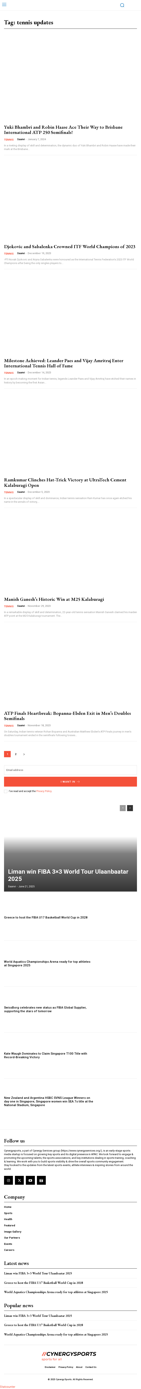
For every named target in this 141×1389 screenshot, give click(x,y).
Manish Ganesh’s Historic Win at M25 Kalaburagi (54, 599)
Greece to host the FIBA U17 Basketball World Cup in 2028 (46, 917)
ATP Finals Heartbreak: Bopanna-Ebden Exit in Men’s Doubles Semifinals (67, 715)
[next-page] (24, 754)
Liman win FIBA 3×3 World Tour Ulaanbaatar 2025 (38, 1273)
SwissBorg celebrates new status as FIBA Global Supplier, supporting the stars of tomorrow (45, 1009)
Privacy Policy (43, 791)
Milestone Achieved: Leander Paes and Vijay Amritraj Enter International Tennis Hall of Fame (63, 363)
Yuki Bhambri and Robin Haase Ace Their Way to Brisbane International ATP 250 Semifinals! (63, 129)
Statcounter (7, 1386)
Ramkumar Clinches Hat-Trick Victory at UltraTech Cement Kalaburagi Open (65, 482)
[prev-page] (123, 808)
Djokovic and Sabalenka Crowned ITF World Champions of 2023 (69, 246)
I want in (70, 782)
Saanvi (21, 139)
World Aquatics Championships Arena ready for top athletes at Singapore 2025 (56, 1292)
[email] (70, 770)
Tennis (9, 139)
